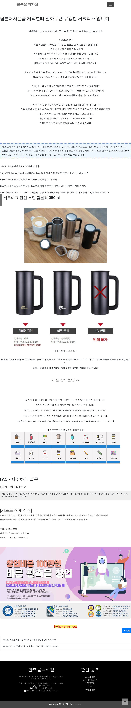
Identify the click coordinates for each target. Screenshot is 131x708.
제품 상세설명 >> (65, 380)
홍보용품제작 (75, 150)
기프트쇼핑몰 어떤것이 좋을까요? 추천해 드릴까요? (30, 646)
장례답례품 (90, 689)
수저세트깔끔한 (90, 680)
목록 (127, 631)
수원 (90, 686)
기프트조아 (71, 350)
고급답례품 (90, 676)
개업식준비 (90, 683)
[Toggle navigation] (110, 4)
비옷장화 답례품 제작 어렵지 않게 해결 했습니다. (29, 639)
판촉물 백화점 (27, 4)
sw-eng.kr (77, 704)
